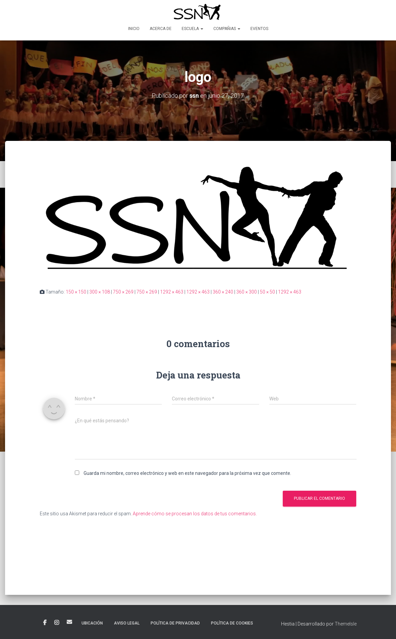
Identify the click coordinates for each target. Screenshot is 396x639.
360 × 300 (246, 292)
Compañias (226, 28)
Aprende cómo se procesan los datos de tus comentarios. (195, 513)
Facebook (45, 623)
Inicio (134, 28)
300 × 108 (99, 292)
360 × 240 (223, 292)
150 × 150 (76, 292)
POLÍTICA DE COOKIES (232, 623)
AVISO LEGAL (127, 623)
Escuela (192, 28)
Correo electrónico (69, 622)
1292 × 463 (171, 292)
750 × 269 (123, 292)
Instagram (56, 623)
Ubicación (92, 623)
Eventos (259, 28)
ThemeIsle (346, 624)
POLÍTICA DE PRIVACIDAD (175, 623)
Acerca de (161, 28)
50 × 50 (267, 292)
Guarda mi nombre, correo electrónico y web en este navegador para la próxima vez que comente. (187, 473)
